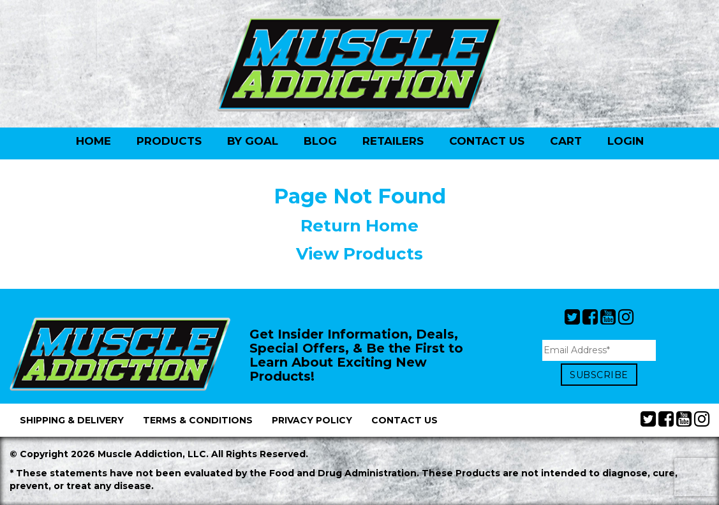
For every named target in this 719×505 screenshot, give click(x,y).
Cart (566, 141)
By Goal (252, 141)
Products (169, 141)
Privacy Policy (312, 420)
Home (93, 141)
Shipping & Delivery (72, 420)
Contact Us (486, 141)
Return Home (359, 226)
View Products (359, 254)
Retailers (393, 141)
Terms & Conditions (198, 420)
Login (625, 141)
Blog (320, 141)
